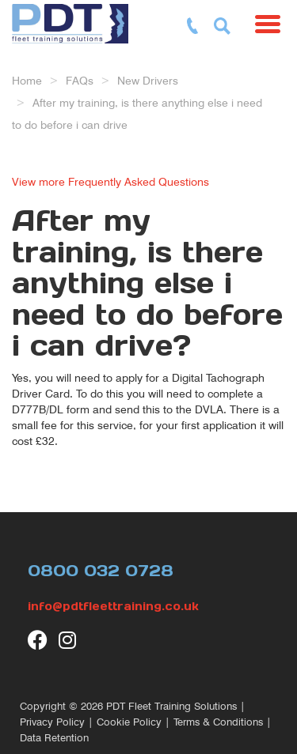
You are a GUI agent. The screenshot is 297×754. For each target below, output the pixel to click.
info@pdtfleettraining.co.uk (113, 606)
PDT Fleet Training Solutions (171, 706)
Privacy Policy (52, 722)
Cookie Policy (129, 722)
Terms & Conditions (218, 722)
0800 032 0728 (100, 570)
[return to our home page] (74, 20)
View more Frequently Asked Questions (110, 181)
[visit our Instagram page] (68, 640)
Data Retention (54, 738)
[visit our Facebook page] (38, 640)
